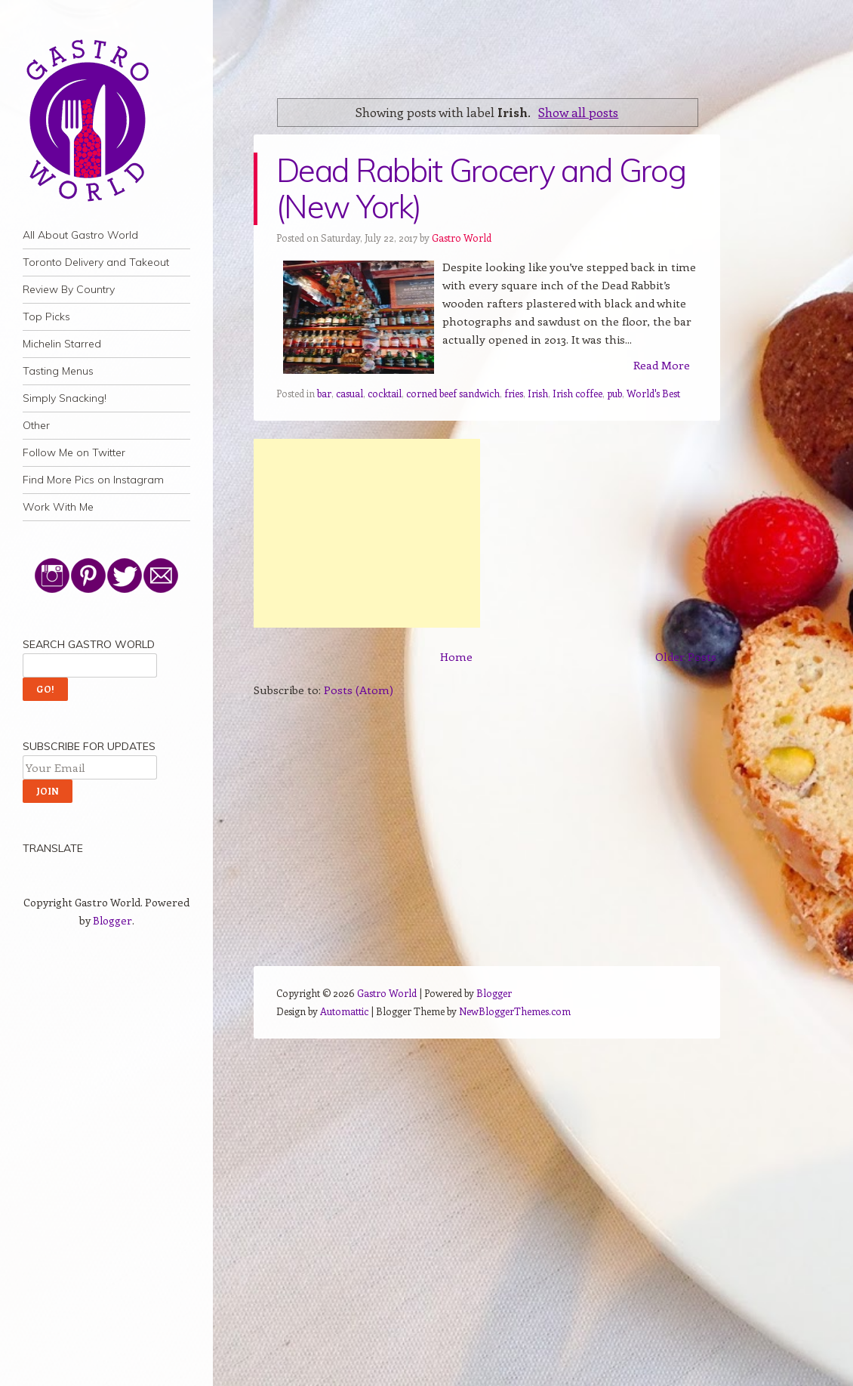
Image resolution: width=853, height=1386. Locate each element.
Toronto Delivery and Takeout (96, 262)
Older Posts (685, 656)
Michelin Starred (62, 343)
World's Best (653, 393)
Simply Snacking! (64, 398)
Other (36, 425)
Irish (538, 393)
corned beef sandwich (453, 393)
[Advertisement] (367, 533)
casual (349, 393)
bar (324, 393)
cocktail (385, 393)
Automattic (344, 1011)
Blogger (112, 920)
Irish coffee (577, 393)
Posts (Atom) (358, 689)
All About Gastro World (80, 235)
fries (513, 393)
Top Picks (46, 316)
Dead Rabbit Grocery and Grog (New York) (480, 188)
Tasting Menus (58, 371)
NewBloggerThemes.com (515, 1011)
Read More (661, 364)
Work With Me (58, 507)
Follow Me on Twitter (74, 452)
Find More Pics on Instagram (93, 479)
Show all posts (578, 111)
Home (456, 656)
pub (614, 393)
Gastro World (461, 237)
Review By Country (69, 289)
